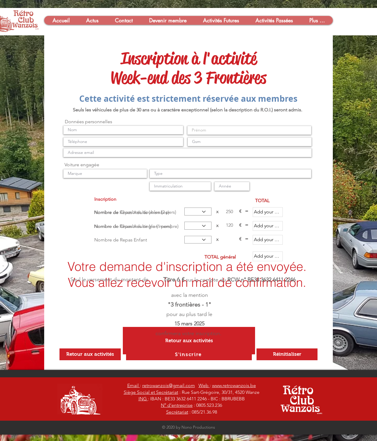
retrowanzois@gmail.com (168, 385)
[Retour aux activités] (189, 340)
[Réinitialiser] (287, 354)
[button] (60, 20)
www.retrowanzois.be (234, 385)
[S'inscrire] (189, 354)
